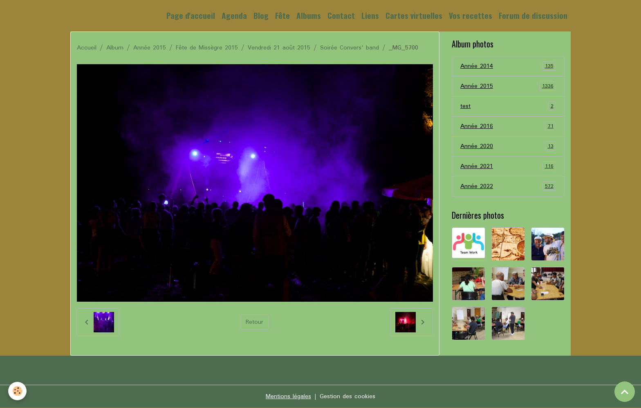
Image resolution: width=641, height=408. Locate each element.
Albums (308, 15)
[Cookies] (17, 391)
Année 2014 (508, 66)
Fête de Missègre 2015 (207, 48)
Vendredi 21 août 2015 (279, 48)
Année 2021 (508, 166)
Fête (282, 15)
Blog (261, 15)
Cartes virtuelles (413, 15)
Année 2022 (508, 186)
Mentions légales (288, 396)
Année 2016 (508, 126)
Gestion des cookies (347, 396)
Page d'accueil (190, 15)
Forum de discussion (533, 15)
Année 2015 (149, 48)
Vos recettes (470, 15)
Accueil (86, 48)
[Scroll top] (624, 391)
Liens (370, 15)
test (508, 106)
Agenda (234, 15)
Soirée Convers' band (349, 48)
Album (114, 48)
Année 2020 (508, 146)
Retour (254, 322)
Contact (341, 15)
